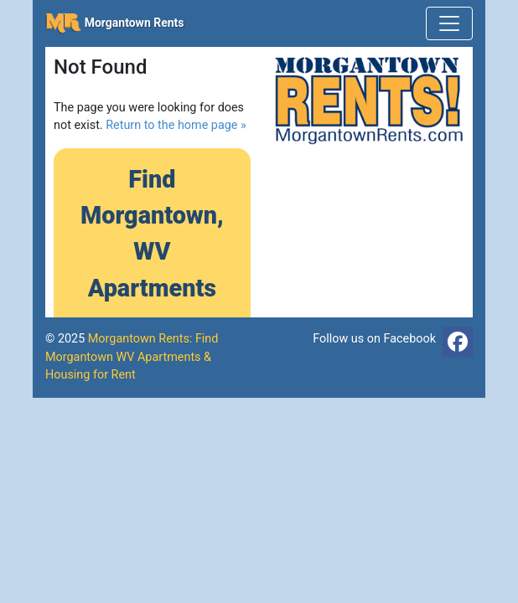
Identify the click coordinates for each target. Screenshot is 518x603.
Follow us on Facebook (374, 339)
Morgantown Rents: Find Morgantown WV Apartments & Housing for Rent (131, 357)
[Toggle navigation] (449, 23)
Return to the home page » (176, 125)
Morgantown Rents (114, 23)
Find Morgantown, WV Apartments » (152, 251)
